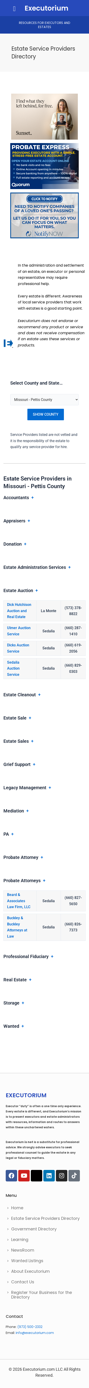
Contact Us (22, 1282)
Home (17, 1208)
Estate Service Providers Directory (45, 1218)
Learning (19, 1239)
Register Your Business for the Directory (41, 1295)
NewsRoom (22, 1250)
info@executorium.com (35, 1332)
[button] (14, 8)
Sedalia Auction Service (13, 668)
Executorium (46, 8)
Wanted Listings (27, 1261)
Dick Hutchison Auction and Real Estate (19, 610)
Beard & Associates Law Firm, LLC (18, 901)
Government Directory (34, 1229)
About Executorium (30, 1271)
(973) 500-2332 (29, 1327)
